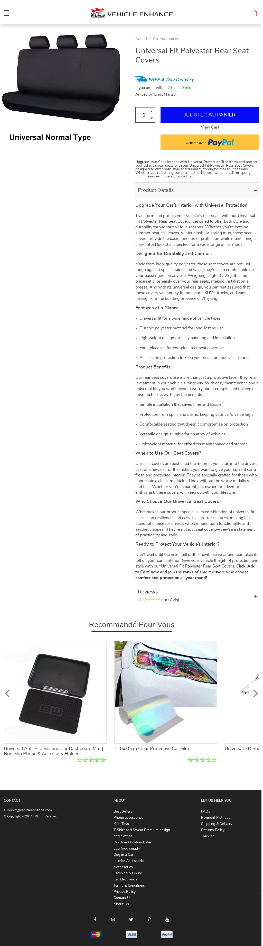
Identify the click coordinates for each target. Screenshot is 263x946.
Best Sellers (123, 811)
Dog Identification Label (133, 842)
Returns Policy (212, 830)
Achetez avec (210, 142)
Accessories (123, 867)
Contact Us (123, 898)
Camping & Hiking (128, 873)
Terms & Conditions (129, 885)
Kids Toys (121, 824)
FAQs (205, 811)
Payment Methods (215, 817)
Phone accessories (128, 817)
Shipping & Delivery (216, 824)
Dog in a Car (123, 855)
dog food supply (127, 848)
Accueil (141, 39)
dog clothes (123, 836)
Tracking (207, 836)
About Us (121, 904)
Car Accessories (166, 39)
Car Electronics (125, 879)
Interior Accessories (129, 861)
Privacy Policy (125, 892)
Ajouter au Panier (210, 115)
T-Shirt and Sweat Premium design (142, 830)
